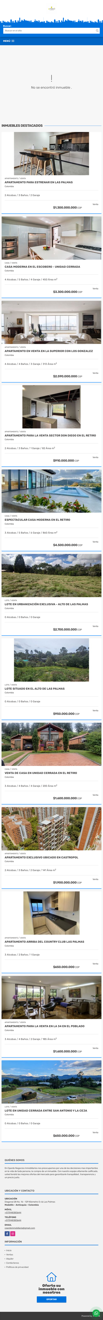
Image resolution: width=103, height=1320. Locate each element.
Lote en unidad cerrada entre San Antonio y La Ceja (46, 1110)
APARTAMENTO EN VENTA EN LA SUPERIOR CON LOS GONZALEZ (49, 351)
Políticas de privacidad (17, 1267)
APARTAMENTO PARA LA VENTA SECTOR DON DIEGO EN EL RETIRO (50, 435)
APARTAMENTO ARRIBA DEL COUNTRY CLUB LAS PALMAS (44, 941)
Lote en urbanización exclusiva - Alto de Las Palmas (46, 604)
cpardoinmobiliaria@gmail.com (20, 1228)
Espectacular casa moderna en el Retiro (37, 520)
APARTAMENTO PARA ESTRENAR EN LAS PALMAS (39, 182)
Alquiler (10, 1258)
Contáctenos (12, 1263)
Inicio (8, 1250)
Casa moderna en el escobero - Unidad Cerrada (42, 266)
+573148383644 (13, 1212)
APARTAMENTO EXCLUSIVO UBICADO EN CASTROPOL (41, 857)
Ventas (9, 1254)
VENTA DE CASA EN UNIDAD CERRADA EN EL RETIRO (41, 773)
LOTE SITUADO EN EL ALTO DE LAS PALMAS (35, 688)
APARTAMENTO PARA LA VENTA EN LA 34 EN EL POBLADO (45, 1026)
